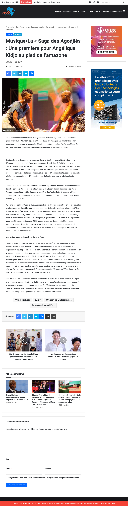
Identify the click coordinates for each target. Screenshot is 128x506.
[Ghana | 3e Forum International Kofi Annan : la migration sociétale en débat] (17, 386)
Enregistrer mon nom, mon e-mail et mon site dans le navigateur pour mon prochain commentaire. (43, 478)
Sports (76, 11)
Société (84, 11)
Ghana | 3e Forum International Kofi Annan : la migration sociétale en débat (17, 397)
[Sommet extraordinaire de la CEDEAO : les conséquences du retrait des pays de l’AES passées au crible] (70, 386)
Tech (91, 11)
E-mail (9, 468)
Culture (16, 27)
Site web (48, 468)
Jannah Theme (18, 503)
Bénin (38, 300)
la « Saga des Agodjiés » (44, 305)
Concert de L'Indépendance (59, 300)
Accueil (58, 11)
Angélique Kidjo (23, 300)
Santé (97, 11)
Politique (67, 11)
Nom (8, 459)
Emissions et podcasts (112, 11)
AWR (9, 67)
